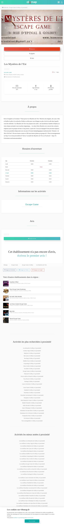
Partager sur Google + (37, 270)
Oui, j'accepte (32, 521)
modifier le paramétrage (19, 517)
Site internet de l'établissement (12, 77)
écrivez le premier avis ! (32, 255)
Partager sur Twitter (24, 270)
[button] (6, 27)
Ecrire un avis (32, 238)
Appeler (32, 53)
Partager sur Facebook (9, 270)
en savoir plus (30, 517)
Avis (32, 58)
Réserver (32, 49)
